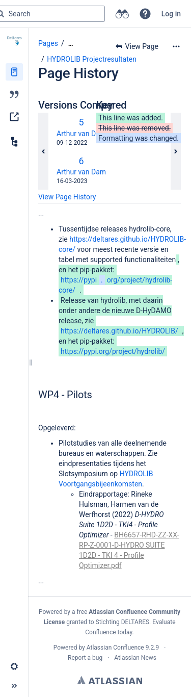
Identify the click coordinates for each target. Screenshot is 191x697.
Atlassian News (135, 657)
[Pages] (14, 72)
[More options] (176, 46)
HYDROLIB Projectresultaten (92, 59)
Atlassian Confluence (115, 647)
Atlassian (109, 680)
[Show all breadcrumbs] (70, 43)
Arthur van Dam (81, 134)
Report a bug (85, 657)
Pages (48, 43)
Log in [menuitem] (171, 14)
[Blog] (14, 94)
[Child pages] (14, 141)
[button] (145, 14)
